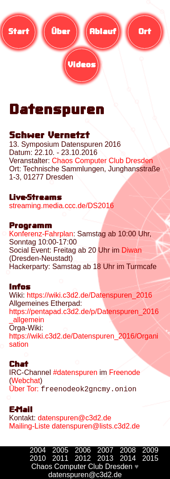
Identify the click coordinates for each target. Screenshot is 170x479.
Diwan (131, 250)
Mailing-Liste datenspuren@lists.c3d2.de (74, 427)
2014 (128, 458)
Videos (82, 65)
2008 (128, 450)
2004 (38, 450)
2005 (60, 450)
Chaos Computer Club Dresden (81, 466)
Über (60, 32)
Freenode (125, 372)
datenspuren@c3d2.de (74, 419)
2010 (38, 458)
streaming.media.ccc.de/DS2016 (61, 206)
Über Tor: (24, 390)
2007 (105, 450)
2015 (150, 458)
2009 (150, 450)
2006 (83, 450)
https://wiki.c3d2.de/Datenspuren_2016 (89, 295)
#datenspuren (75, 372)
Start (18, 32)
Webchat (25, 380)
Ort (144, 32)
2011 (60, 458)
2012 (83, 458)
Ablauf (102, 32)
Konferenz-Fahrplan (41, 234)
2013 (105, 458)
